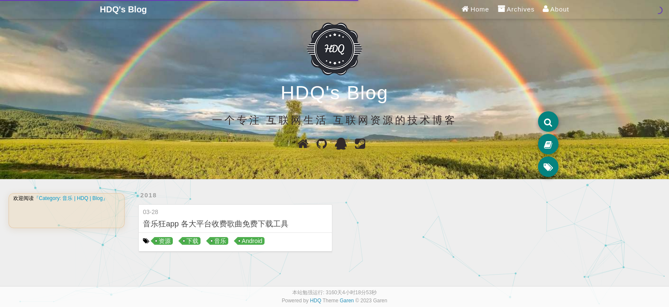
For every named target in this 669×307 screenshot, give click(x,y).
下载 (192, 240)
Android (252, 240)
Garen (347, 301)
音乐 (220, 240)
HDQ (315, 301)
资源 (165, 240)
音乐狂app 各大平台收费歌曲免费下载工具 (215, 224)
